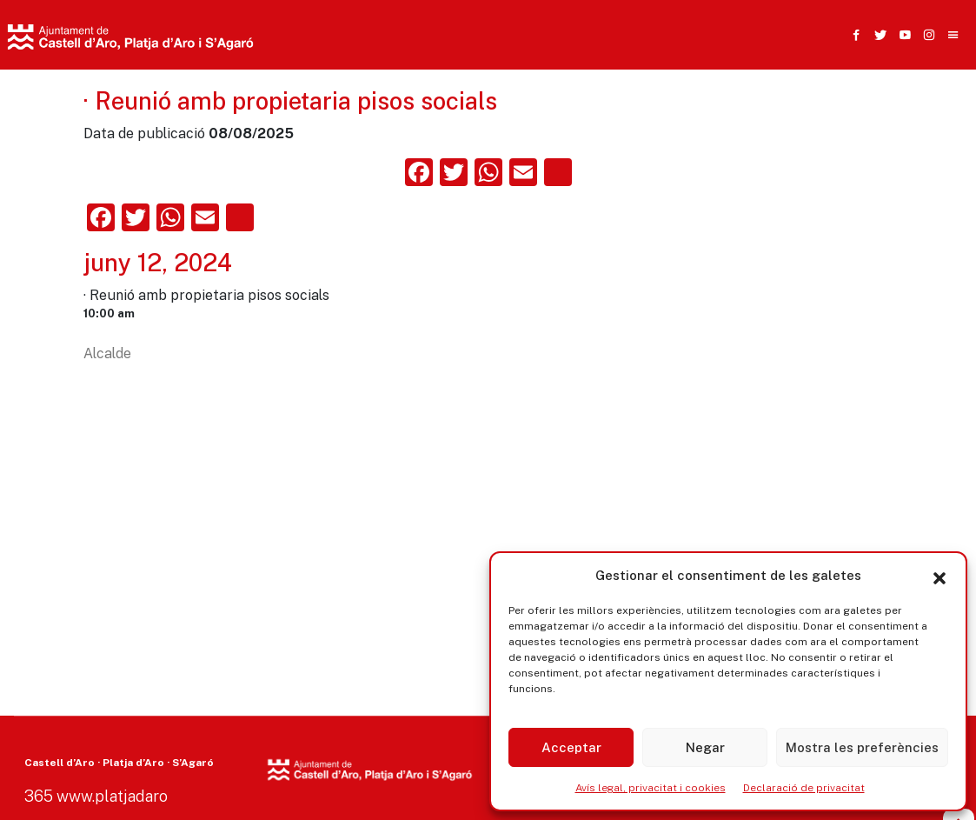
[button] (939, 575)
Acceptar (571, 747)
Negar (705, 747)
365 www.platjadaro (96, 796)
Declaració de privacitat (804, 788)
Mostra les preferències (862, 747)
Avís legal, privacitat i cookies (650, 788)
